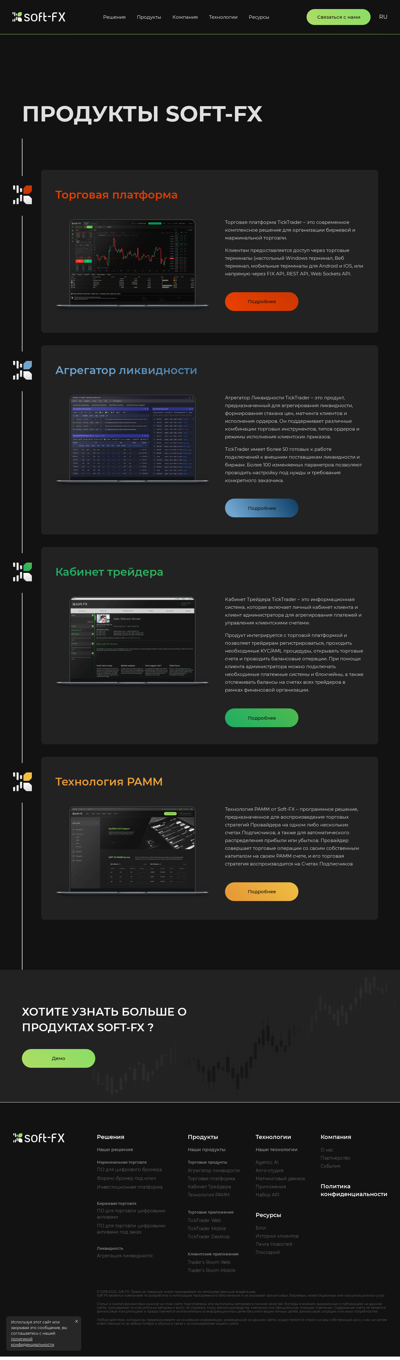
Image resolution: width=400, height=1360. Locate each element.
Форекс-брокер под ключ (126, 1182)
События (330, 1169)
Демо (58, 1062)
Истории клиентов (277, 1239)
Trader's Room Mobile (211, 1274)
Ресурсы (259, 17)
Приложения (271, 1190)
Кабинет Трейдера (209, 1190)
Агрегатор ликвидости (214, 1174)
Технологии (223, 17)
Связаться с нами (338, 17)
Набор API (267, 1198)
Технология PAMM (208, 1198)
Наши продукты (207, 1153)
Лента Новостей (274, 1247)
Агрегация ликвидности (125, 1259)
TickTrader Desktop (209, 1240)
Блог (261, 1231)
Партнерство (335, 1161)
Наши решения (115, 1153)
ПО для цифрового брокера (129, 1173)
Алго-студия (269, 1174)
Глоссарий (268, 1256)
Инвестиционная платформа (129, 1190)
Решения (114, 17)
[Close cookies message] (76, 1321)
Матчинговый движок (280, 1182)
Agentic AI (267, 1166)
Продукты (149, 17)
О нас (327, 1153)
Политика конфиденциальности (354, 1193)
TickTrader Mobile (207, 1232)
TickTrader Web (204, 1224)
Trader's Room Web (209, 1266)
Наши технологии (277, 1153)
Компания (185, 17)
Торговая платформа (211, 1182)
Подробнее (262, 303)
